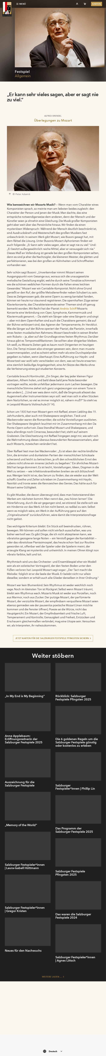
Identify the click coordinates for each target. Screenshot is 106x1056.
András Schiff (68, 308)
